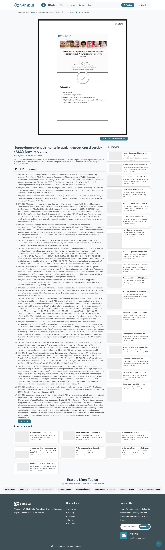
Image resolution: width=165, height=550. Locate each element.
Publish (128, 5)
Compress (71, 5)
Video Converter (23, 12)
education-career (127, 489)
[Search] (43, 5)
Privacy (70, 513)
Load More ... (24, 421)
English (142, 5)
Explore (52, 5)
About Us (71, 509)
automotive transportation (43, 489)
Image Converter (53, 12)
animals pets (10, 489)
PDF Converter (68, 12)
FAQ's (69, 520)
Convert (82, 5)
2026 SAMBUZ (58, 546)
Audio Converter (38, 12)
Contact (70, 524)
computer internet (83, 489)
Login (90, 5)
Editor (62, 5)
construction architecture (105, 489)
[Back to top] (159, 544)
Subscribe (144, 526)
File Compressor (82, 12)
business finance (64, 489)
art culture (24, 489)
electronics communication (149, 489)
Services (70, 516)
